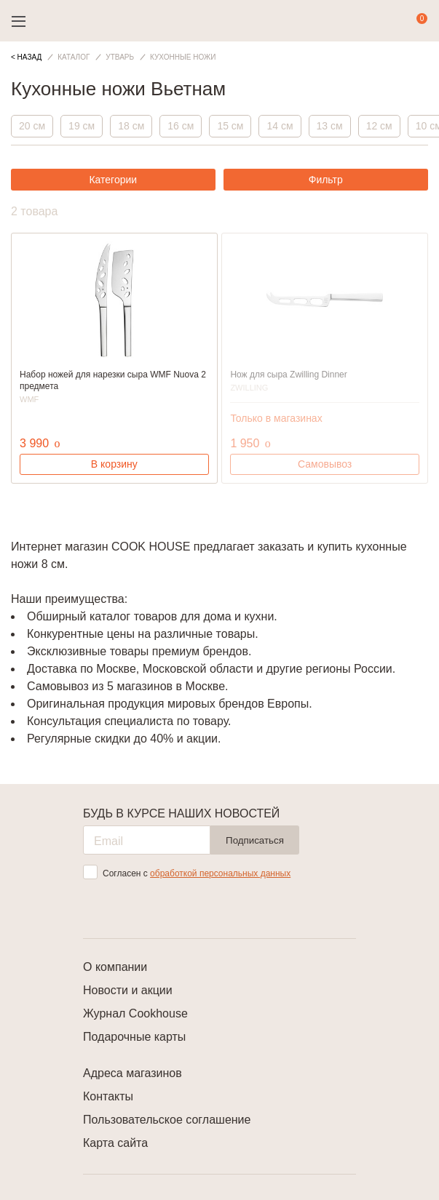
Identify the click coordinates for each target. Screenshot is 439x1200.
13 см (330, 126)
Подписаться (255, 840)
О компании (115, 967)
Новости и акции (128, 990)
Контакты (108, 1096)
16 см (180, 126)
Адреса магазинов (132, 1073)
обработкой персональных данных (220, 873)
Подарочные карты (134, 1037)
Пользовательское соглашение (166, 1119)
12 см (379, 126)
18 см (131, 126)
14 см (279, 126)
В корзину (114, 464)
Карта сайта (115, 1143)
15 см (230, 126)
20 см (32, 126)
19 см (81, 126)
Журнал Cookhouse (135, 1013)
